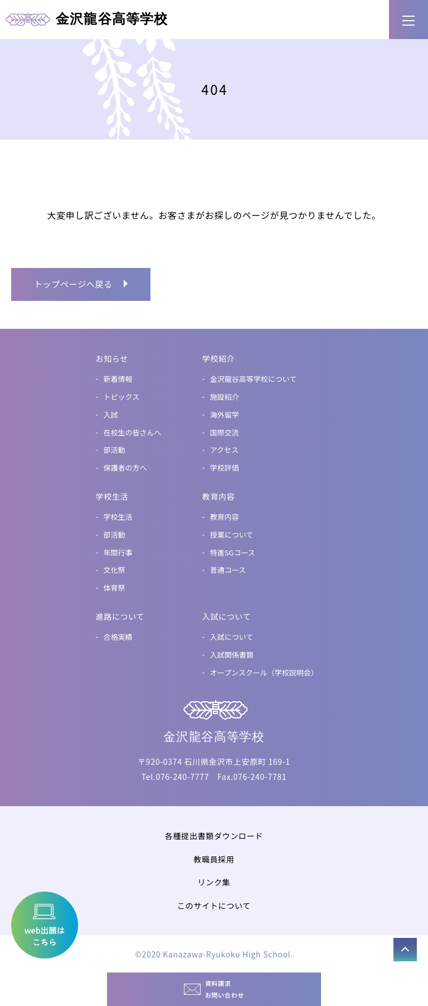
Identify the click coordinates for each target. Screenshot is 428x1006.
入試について (232, 636)
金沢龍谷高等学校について (253, 378)
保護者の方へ (125, 467)
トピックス (122, 396)
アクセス (224, 449)
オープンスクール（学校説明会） (264, 672)
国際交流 (224, 432)
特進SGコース (232, 552)
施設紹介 (224, 396)
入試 (111, 414)
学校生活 (118, 516)
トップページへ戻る (73, 284)
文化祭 (114, 569)
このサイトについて (214, 905)
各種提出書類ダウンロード (214, 835)
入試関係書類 (232, 654)
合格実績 (118, 636)
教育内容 (224, 516)
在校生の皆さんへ (133, 432)
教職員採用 (214, 859)
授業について (232, 534)
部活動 (114, 449)
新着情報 (118, 378)
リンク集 (214, 882)
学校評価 (224, 467)
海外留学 (224, 414)
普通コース (228, 569)
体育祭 (114, 587)
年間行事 (118, 552)
